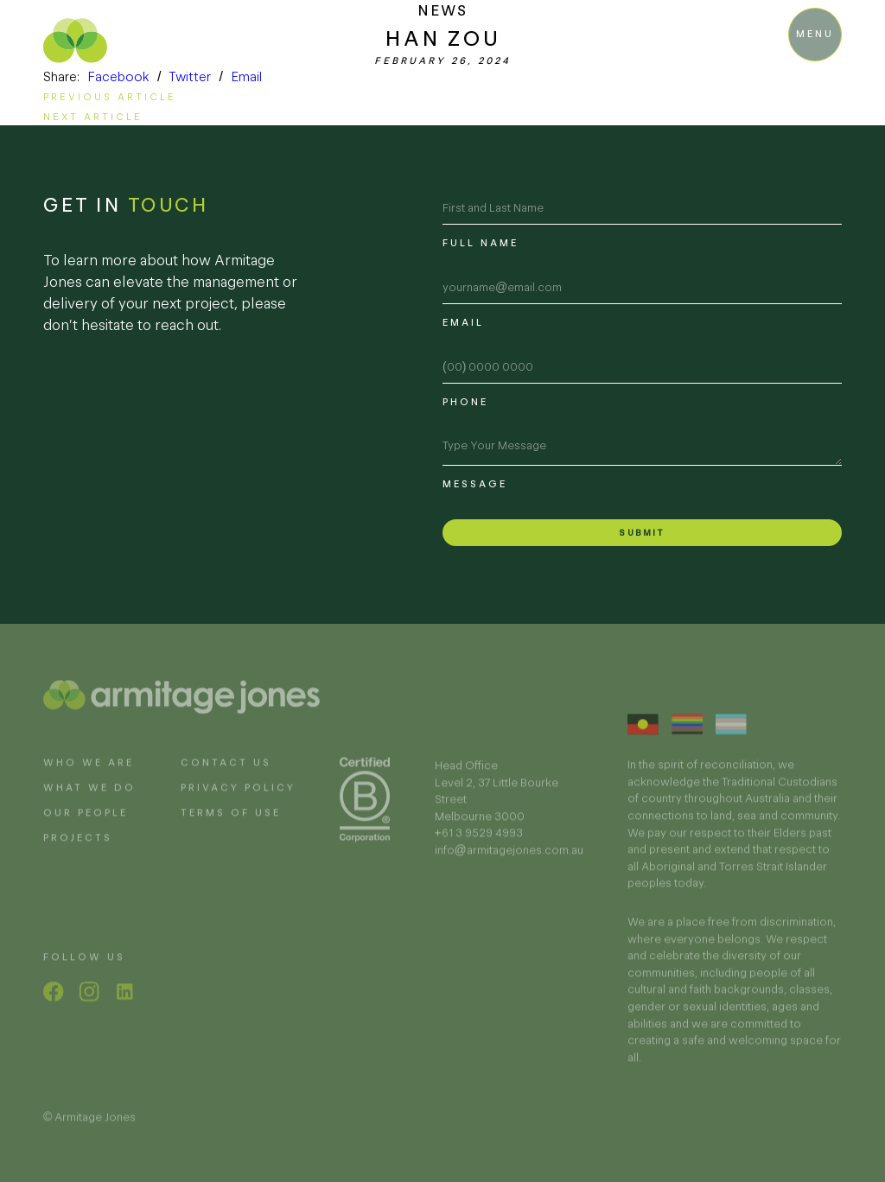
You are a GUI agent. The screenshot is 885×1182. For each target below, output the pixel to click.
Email (246, 76)
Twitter (190, 76)
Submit (642, 532)
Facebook (118, 76)
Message (474, 484)
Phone (465, 402)
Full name (480, 243)
